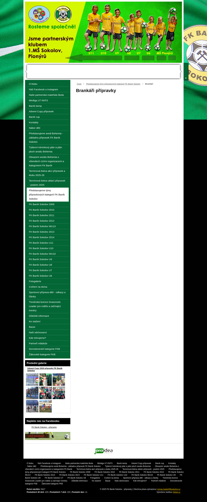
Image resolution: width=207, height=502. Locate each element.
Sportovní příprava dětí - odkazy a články (47, 294)
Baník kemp (35, 106)
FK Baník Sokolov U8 (40, 264)
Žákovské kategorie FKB (42, 354)
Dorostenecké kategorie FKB (44, 349)
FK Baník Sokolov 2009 (41, 204)
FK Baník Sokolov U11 (41, 242)
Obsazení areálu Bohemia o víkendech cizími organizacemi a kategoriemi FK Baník (46, 161)
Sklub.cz (176, 492)
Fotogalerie (35, 281)
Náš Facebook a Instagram (43, 89)
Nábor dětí (34, 128)
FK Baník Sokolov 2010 (41, 209)
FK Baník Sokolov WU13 (42, 226)
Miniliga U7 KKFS (38, 100)
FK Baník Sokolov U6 (40, 275)
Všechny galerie (63, 415)
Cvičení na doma (38, 286)
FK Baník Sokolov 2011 (41, 215)
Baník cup (34, 117)
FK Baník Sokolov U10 (41, 248)
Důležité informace (39, 315)
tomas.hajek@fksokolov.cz (169, 489)
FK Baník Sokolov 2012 (41, 220)
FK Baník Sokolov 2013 (41, 231)
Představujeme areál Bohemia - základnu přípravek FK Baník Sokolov (46, 137)
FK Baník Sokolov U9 (40, 259)
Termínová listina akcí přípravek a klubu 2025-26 (47, 173)
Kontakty (33, 122)
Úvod (79, 84)
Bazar (32, 326)
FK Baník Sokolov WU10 (42, 253)
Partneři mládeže (38, 343)
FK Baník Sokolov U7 (40, 270)
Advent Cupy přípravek (41, 111)
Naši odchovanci (38, 332)
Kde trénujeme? (37, 338)
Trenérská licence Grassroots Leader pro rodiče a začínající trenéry (45, 306)
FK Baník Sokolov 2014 (41, 237)
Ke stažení (34, 321)
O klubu (33, 84)
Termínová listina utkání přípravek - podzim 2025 (47, 182)
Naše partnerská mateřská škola (46, 95)
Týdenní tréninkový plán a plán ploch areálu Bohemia (45, 149)
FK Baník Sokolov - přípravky (44, 427)
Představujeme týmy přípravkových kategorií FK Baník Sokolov (113, 84)
